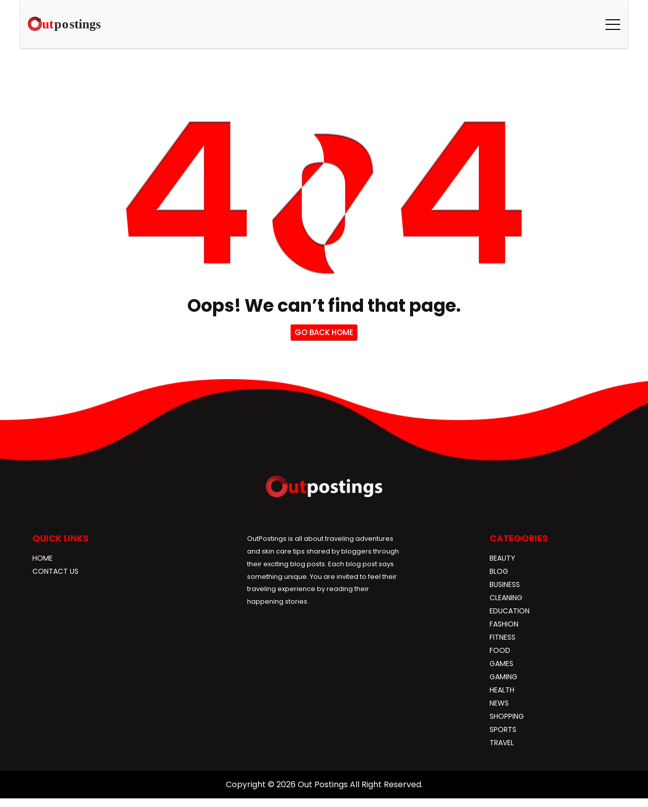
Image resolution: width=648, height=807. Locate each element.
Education (510, 611)
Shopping (507, 716)
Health (502, 690)
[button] (612, 24)
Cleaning (506, 598)
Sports (503, 729)
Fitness (502, 637)
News (499, 703)
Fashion (504, 624)
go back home (324, 332)
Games (501, 663)
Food (500, 650)
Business (505, 584)
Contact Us (55, 571)
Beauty (502, 558)
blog (499, 571)
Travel (502, 743)
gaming (503, 677)
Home (42, 558)
